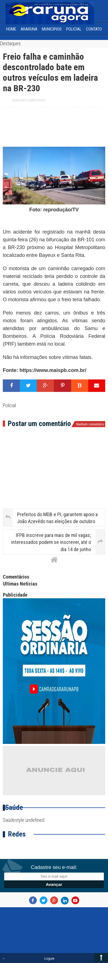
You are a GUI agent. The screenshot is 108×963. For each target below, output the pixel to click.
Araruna (29, 29)
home (11, 29)
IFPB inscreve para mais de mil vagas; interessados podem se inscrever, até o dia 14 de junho (51, 542)
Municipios (52, 29)
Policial (73, 29)
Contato (94, 29)
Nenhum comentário (28, 100)
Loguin (49, 958)
